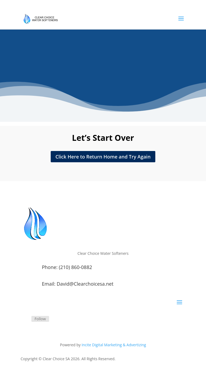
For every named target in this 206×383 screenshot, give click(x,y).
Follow (40, 318)
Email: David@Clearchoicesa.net (77, 284)
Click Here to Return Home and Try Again (103, 156)
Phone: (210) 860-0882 (67, 267)
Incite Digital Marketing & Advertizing (114, 344)
